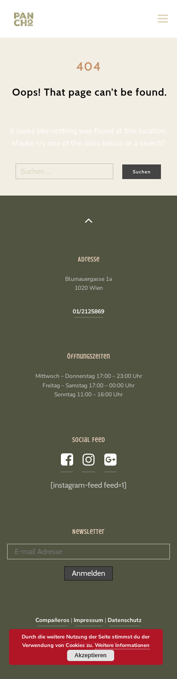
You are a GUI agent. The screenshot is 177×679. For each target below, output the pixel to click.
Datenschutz (125, 620)
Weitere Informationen (122, 645)
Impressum (88, 620)
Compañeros (52, 620)
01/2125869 (88, 311)
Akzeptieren (91, 655)
